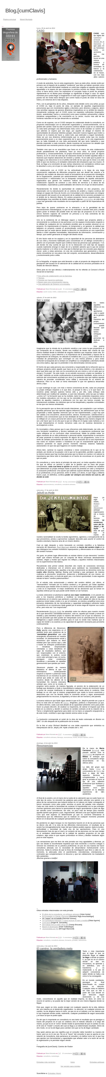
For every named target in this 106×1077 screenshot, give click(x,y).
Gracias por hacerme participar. (50, 280)
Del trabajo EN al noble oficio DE (55, 925)
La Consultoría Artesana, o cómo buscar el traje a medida (65, 920)
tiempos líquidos (83, 737)
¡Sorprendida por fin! (50, 929)
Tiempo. (41, 278)
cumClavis (46, 923)
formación (68, 940)
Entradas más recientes (46, 1062)
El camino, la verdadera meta (54, 948)
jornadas (75, 940)
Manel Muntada (26, 19)
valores (91, 737)
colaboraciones (62, 292)
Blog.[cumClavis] (25, 11)
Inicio (73, 1062)
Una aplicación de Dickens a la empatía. (54, 284)
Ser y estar (43, 300)
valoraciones (82, 940)
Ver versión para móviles (70, 1066)
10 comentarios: (67, 1053)
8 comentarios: (68, 734)
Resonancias (45, 745)
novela (75, 737)
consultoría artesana (68, 484)
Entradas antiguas (97, 1062)
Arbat (98, 769)
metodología (55, 1056)
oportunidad (87, 754)
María (98, 771)
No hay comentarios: (69, 482)
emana (95, 750)
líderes (66, 703)
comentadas (88, 199)
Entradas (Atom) (54, 1073)
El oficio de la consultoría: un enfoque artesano (61, 914)
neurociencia (68, 737)
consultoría (71, 292)
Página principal (9, 19)
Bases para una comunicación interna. (53, 282)
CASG (40, 30)
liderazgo (60, 737)
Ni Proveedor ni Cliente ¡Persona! (55, 916)
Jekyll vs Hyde (45, 492)
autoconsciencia (48, 484)
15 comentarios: (68, 289)
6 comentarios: (68, 937)
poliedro (85, 357)
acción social (47, 292)
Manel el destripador (50, 927)
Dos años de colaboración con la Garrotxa (55, 276)
